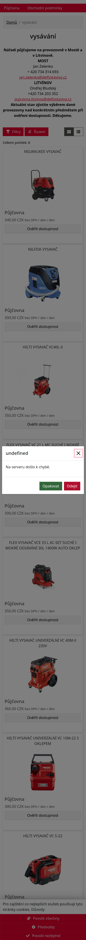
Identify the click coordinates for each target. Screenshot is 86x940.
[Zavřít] (78, 453)
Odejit (72, 486)
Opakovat (50, 486)
